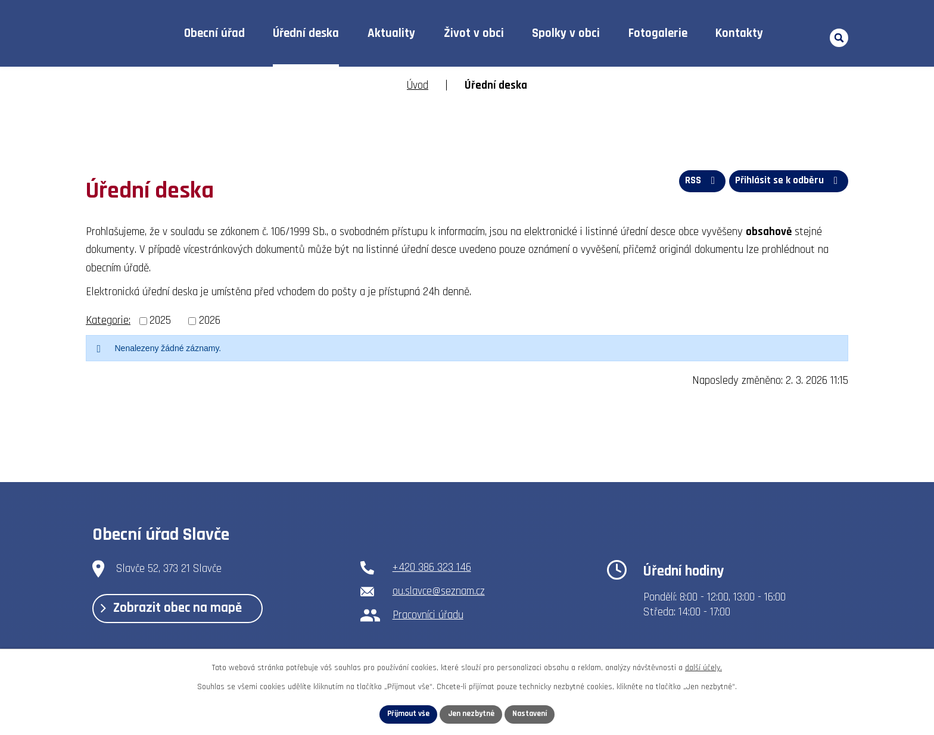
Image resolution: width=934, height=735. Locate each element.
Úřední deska (306, 33)
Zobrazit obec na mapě (177, 611)
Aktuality (391, 33)
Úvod (141, 33)
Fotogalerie (657, 33)
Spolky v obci (566, 33)
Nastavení (533, 713)
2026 (209, 320)
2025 (160, 320)
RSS (697, 183)
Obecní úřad (214, 33)
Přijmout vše (405, 713)
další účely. (703, 666)
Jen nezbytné (471, 713)
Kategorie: (108, 320)
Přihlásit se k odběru (787, 183)
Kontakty (739, 33)
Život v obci (474, 33)
